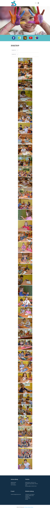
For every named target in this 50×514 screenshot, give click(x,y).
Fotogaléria (27, 496)
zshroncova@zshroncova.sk (16, 494)
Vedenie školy (27, 498)
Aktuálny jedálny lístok (29, 495)
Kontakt (26, 499)
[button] (15, 50)
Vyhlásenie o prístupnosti (30, 494)
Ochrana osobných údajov (28, 507)
